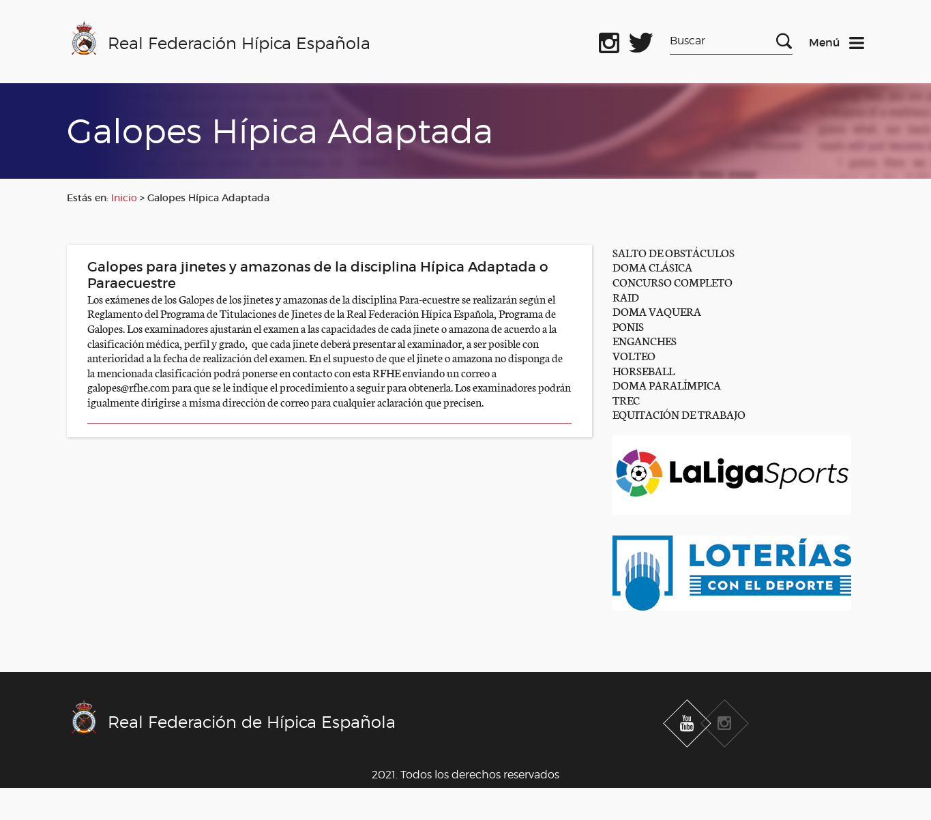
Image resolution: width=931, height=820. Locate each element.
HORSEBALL (643, 370)
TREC (626, 399)
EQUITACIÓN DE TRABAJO (678, 414)
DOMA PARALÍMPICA (666, 384)
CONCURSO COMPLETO (672, 281)
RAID (625, 296)
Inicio (124, 198)
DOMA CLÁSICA (652, 266)
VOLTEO (633, 355)
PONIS (628, 326)
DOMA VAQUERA (656, 311)
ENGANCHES (644, 340)
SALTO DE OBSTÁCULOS (673, 252)
